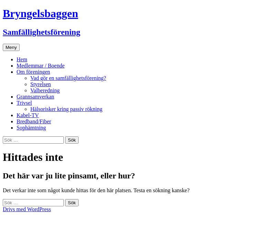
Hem (22, 59)
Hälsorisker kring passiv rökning (66, 109)
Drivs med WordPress (27, 209)
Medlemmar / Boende (41, 66)
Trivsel (24, 103)
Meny (11, 47)
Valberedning (45, 90)
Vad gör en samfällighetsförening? (68, 78)
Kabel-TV (28, 115)
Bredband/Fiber (34, 121)
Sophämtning (31, 128)
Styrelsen (40, 84)
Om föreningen (33, 72)
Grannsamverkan (35, 97)
